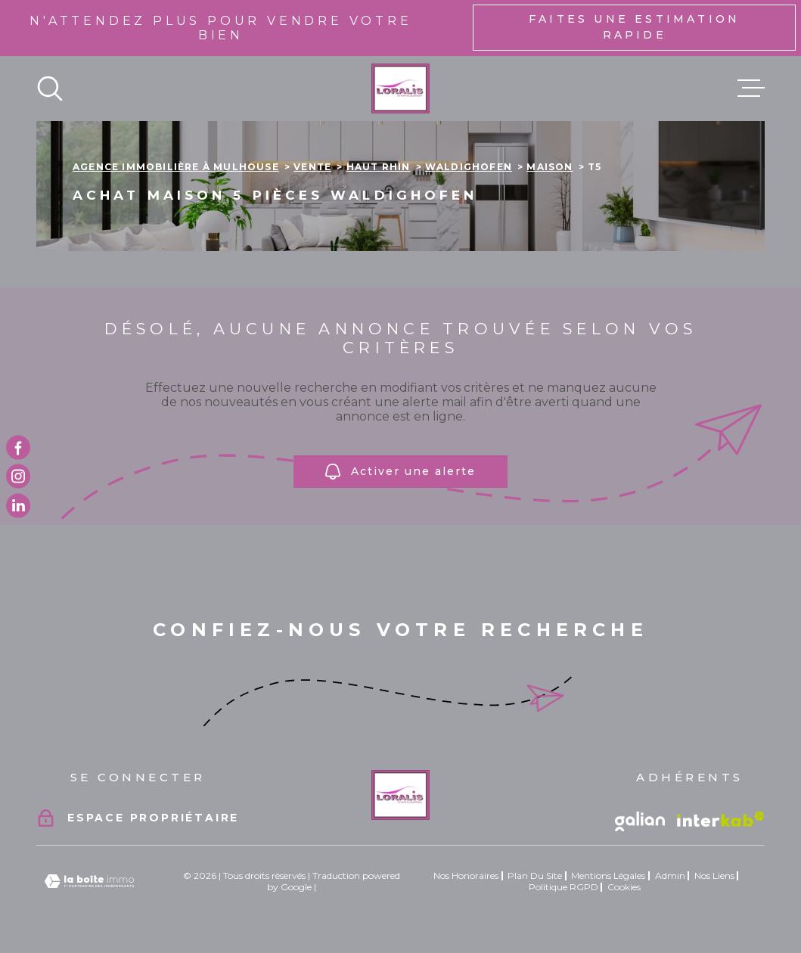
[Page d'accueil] (400, 88)
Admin (670, 875)
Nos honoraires (465, 875)
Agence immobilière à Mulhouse (176, 166)
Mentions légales (608, 875)
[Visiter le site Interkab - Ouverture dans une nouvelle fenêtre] (721, 819)
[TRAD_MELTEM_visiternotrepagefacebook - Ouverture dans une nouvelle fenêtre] (18, 448)
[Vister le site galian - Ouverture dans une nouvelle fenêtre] (640, 821)
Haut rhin (378, 166)
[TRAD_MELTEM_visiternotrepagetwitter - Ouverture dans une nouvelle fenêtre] (18, 505)
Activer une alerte (400, 472)
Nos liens (714, 875)
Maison (549, 166)
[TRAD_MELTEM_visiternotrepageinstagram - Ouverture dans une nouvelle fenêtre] (18, 476)
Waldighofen (468, 166)
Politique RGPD (563, 886)
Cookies (624, 887)
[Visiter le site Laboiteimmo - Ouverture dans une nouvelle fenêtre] (89, 881)
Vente (312, 166)
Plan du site (535, 875)
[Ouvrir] (50, 88)
